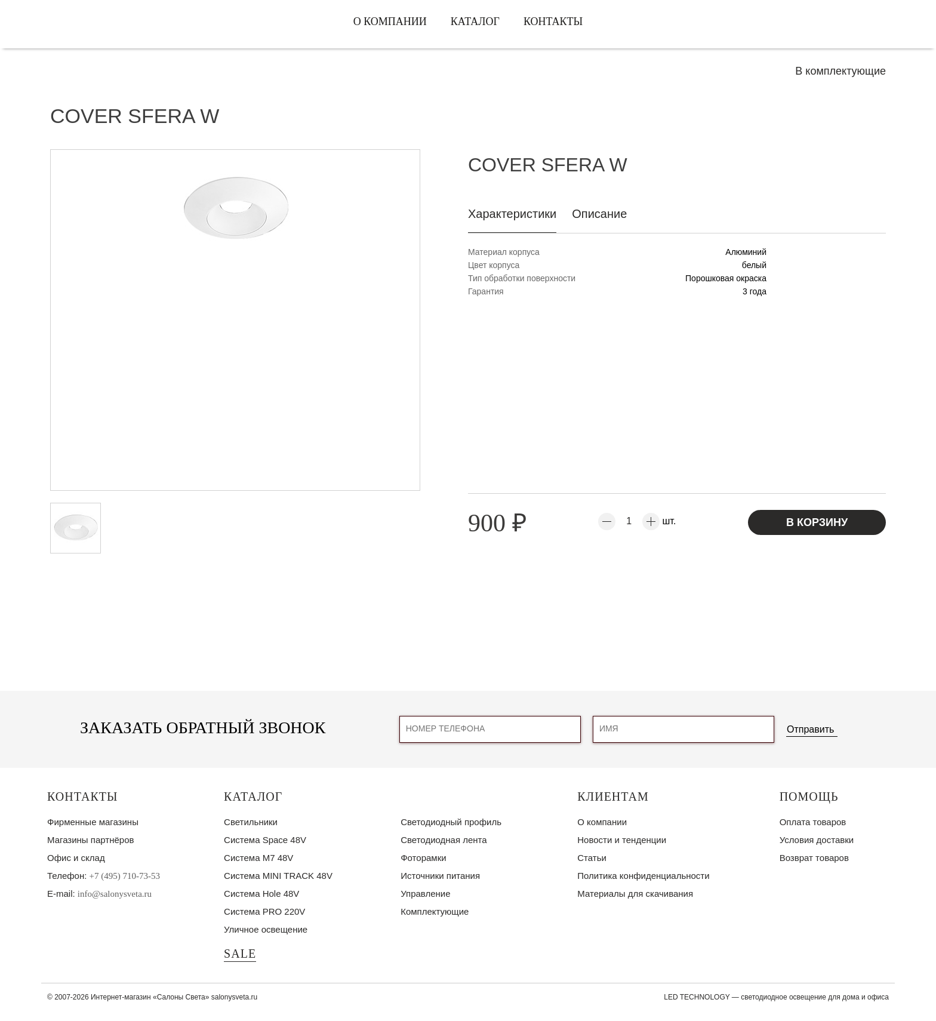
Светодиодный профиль (451, 822)
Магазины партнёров (90, 840)
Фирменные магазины (92, 822)
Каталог (475, 21)
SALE (240, 953)
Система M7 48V (258, 858)
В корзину (817, 522)
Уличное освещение (265, 929)
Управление (425, 893)
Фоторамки (423, 858)
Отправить (810, 729)
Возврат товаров (814, 858)
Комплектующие (435, 911)
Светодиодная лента (444, 840)
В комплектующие (840, 71)
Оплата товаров (813, 822)
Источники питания (440, 876)
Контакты (553, 21)
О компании (390, 21)
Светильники (251, 822)
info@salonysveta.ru (115, 894)
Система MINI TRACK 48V (278, 876)
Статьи (591, 858)
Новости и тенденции (621, 840)
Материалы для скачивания (635, 893)
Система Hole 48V (261, 893)
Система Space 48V (265, 840)
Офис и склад (76, 858)
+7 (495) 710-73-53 (125, 876)
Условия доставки (817, 840)
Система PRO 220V (264, 911)
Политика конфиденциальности (643, 876)
